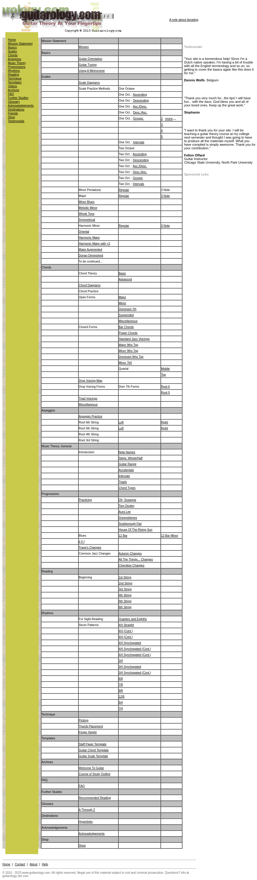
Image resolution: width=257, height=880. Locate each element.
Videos (12, 86)
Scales (12, 51)
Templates (15, 82)
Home (12, 39)
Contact (20, 864)
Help (45, 864)
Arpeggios (14, 59)
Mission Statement (20, 43)
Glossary (14, 101)
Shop (11, 117)
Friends (13, 113)
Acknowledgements (21, 105)
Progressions (16, 67)
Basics (12, 47)
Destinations (16, 109)
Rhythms (14, 70)
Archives (13, 90)
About (33, 864)
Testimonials (16, 121)
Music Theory (17, 63)
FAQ (11, 94)
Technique (15, 78)
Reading (13, 74)
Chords (13, 55)
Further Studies (18, 98)
